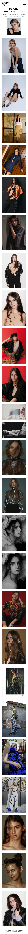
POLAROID (14, 11)
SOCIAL (22, 11)
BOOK (6, 11)
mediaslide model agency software (14, 931)
